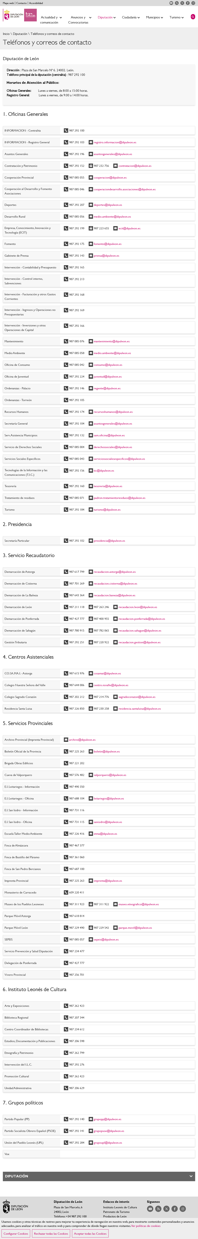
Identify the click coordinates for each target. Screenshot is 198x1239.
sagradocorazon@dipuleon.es (137, 696)
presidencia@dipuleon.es (109, 540)
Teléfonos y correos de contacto (52, 33)
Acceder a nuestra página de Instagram (193, 3)
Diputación (19, 33)
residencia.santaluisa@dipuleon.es (140, 708)
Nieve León (110, 1221)
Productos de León (115, 1216)
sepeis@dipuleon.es (106, 939)
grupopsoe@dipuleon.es (109, 1131)
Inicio (6, 33)
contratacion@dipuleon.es (135, 165)
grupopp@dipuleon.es (107, 1119)
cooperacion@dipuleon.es (110, 177)
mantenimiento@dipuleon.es (112, 341)
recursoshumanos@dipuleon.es (113, 411)
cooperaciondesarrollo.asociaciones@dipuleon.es (125, 189)
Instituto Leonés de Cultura (120, 1207)
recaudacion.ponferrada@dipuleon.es (142, 618)
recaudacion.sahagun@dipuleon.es (140, 630)
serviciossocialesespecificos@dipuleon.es (119, 458)
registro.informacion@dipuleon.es (115, 142)
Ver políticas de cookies (145, 1230)
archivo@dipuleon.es (82, 739)
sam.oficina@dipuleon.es (109, 435)
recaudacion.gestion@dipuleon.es (139, 642)
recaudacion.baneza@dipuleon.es (114, 595)
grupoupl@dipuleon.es (108, 1142)
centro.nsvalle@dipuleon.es (111, 685)
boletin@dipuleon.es (107, 751)
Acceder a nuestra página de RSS (177, 3)
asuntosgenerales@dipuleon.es (113, 154)
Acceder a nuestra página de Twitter (182, 3)
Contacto (21, 3)
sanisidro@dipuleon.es (108, 822)
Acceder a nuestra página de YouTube (171, 3)
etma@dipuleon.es (105, 833)
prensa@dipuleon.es (106, 255)
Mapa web (8, 3)
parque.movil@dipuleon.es (135, 927)
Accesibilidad (36, 3)
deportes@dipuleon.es (108, 204)
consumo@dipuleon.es (108, 364)
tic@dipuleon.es (104, 470)
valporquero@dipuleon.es (110, 775)
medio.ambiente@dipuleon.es (112, 216)
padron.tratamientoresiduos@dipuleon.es (119, 497)
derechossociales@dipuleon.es (113, 447)
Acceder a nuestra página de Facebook (188, 3)
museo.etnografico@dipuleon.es (139, 904)
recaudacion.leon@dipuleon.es (138, 607)
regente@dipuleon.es (107, 388)
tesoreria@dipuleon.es (108, 486)
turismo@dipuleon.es (107, 509)
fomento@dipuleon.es (107, 243)
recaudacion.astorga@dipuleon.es (115, 571)
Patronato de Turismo (116, 1211)
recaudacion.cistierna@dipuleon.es (115, 583)
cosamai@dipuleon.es (107, 673)
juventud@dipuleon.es (108, 376)
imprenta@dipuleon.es (108, 880)
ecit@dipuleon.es (129, 228)
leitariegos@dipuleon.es (109, 798)
